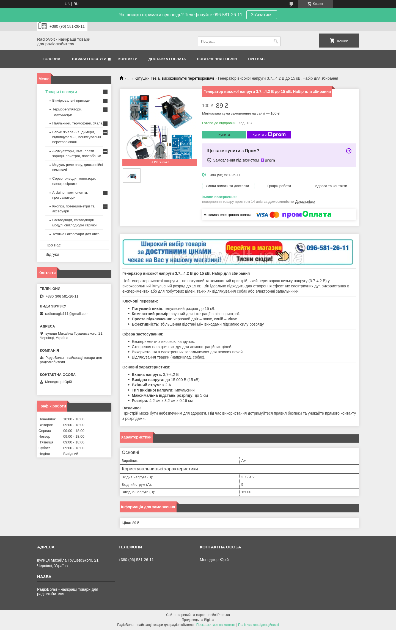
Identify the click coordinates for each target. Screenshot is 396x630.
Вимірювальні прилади (71, 100)
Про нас (256, 59)
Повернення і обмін (217, 59)
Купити (224, 135)
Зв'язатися (262, 14)
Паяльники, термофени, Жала (77, 123)
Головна (51, 59)
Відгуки (52, 254)
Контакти (128, 59)
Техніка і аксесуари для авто (76, 234)
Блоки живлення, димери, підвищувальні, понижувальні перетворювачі (76, 137)
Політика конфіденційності (258, 625)
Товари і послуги (88, 59)
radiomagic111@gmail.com (67, 314)
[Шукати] (275, 41)
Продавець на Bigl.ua (198, 620)
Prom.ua (224, 615)
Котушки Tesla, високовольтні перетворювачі (174, 78)
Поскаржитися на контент (215, 625)
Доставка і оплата (167, 59)
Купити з (269, 134)
